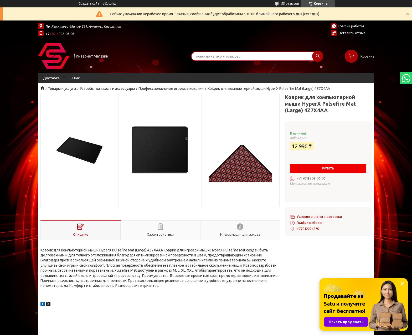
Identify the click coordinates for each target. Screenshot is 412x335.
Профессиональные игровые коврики (171, 88)
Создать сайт (89, 3)
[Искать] (317, 56)
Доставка (51, 78)
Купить (328, 168)
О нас (75, 78)
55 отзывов (290, 3)
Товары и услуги (62, 88)
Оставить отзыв (351, 33)
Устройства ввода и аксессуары (107, 88)
